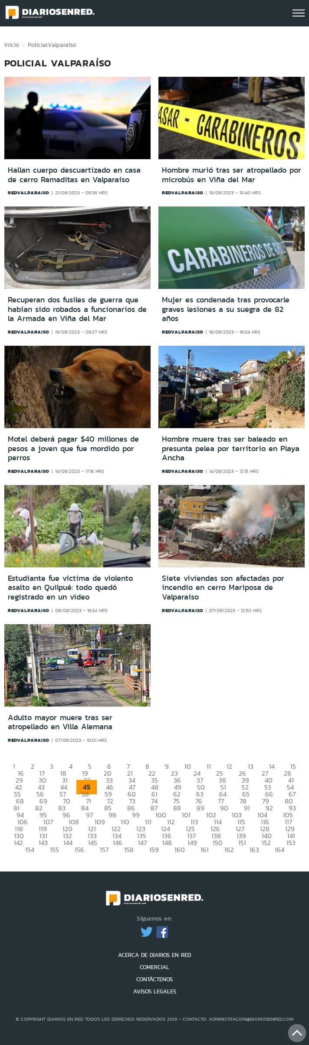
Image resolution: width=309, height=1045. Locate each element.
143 (43, 842)
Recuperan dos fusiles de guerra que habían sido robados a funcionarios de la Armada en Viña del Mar (77, 309)
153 (291, 842)
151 (242, 842)
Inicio (11, 45)
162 (229, 849)
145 (92, 842)
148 (167, 842)
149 (192, 842)
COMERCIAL (154, 967)
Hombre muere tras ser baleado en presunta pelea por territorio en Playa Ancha (230, 448)
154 (29, 849)
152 (266, 842)
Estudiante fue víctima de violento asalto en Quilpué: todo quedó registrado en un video (70, 588)
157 (104, 849)
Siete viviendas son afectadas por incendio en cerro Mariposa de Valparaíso (223, 588)
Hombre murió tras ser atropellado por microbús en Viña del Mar (231, 174)
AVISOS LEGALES (154, 991)
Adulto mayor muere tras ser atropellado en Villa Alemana (60, 722)
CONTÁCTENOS (154, 979)
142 (18, 842)
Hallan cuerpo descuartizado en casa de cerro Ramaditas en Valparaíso (74, 174)
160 (179, 849)
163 (254, 849)
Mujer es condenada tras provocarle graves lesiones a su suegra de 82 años (225, 309)
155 (54, 849)
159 (154, 849)
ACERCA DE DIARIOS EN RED (154, 955)
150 (218, 842)
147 (142, 842)
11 (209, 766)
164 (279, 849)
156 (79, 849)
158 (129, 849)
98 (112, 814)
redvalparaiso (28, 192)
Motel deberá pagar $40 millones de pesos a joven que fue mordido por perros (73, 448)
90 (224, 807)
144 (67, 842)
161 (205, 849)
